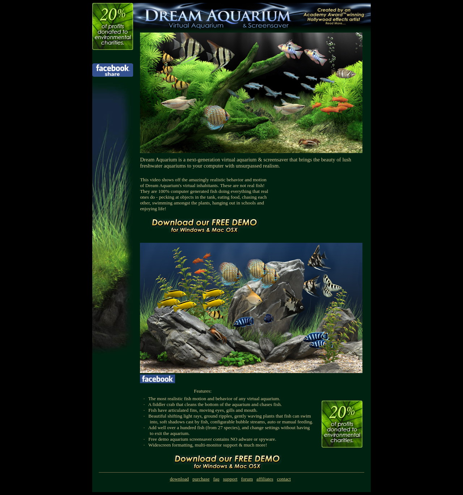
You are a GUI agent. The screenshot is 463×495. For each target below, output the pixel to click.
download (179, 479)
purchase (200, 479)
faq (216, 479)
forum (247, 479)
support (230, 479)
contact (283, 479)
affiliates (264, 479)
